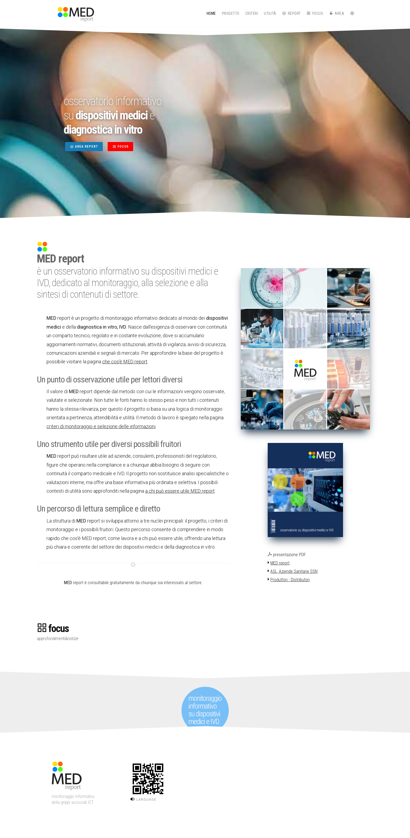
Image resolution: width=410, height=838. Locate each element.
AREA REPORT (84, 146)
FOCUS (120, 146)
